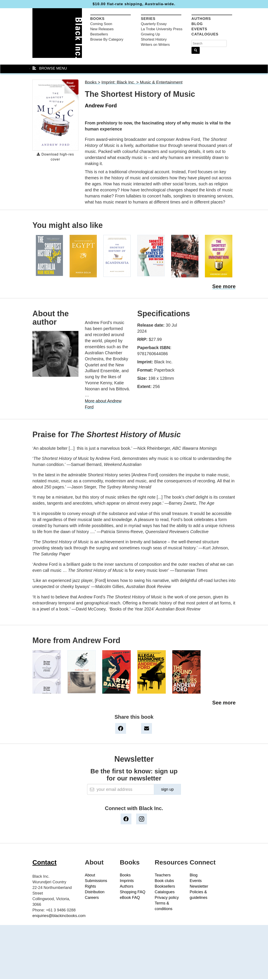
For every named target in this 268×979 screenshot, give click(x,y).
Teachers (163, 875)
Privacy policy (167, 897)
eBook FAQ (130, 897)
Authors (201, 19)
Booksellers (165, 886)
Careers (92, 897)
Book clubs (164, 881)
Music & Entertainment (161, 82)
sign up (167, 789)
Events (199, 29)
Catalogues (205, 34)
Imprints (127, 881)
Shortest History (154, 39)
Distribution (95, 892)
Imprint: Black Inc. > (120, 82)
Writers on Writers (155, 45)
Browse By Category (106, 39)
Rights (90, 886)
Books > (92, 82)
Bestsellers (99, 34)
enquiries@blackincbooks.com (59, 916)
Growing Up (150, 34)
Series (148, 19)
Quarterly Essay (154, 24)
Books (97, 19)
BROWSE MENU (49, 68)
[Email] (120, 789)
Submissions (96, 881)
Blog (197, 24)
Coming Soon (101, 24)
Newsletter (199, 886)
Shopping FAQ (132, 892)
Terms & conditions (163, 906)
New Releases (102, 29)
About (90, 875)
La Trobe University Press (161, 29)
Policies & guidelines (198, 895)
